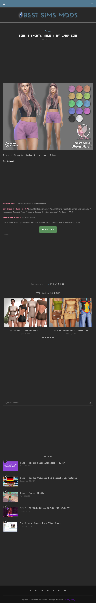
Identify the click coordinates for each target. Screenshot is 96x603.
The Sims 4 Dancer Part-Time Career (41, 523)
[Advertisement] (48, 61)
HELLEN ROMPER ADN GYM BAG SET (25, 330)
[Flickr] (42, 590)
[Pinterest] (36, 590)
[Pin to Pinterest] (58, 284)
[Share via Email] (63, 284)
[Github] (59, 590)
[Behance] (48, 590)
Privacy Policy (70, 599)
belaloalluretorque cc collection (71, 330)
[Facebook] (30, 590)
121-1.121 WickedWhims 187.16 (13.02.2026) (45, 508)
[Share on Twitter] (56, 284)
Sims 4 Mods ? (8, 161)
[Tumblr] (53, 590)
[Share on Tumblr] (60, 284)
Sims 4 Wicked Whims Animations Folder (42, 462)
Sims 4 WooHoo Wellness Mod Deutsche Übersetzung (48, 478)
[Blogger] (65, 590)
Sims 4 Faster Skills (32, 493)
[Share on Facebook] (53, 284)
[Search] (92, 3)
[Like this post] (51, 284)
